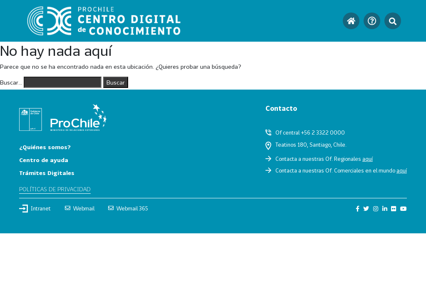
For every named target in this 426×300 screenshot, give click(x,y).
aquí (367, 158)
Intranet (35, 208)
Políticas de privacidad (55, 188)
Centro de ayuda (43, 159)
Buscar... (11, 82)
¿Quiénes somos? (45, 146)
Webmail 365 (128, 208)
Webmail (79, 208)
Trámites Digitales (46, 172)
